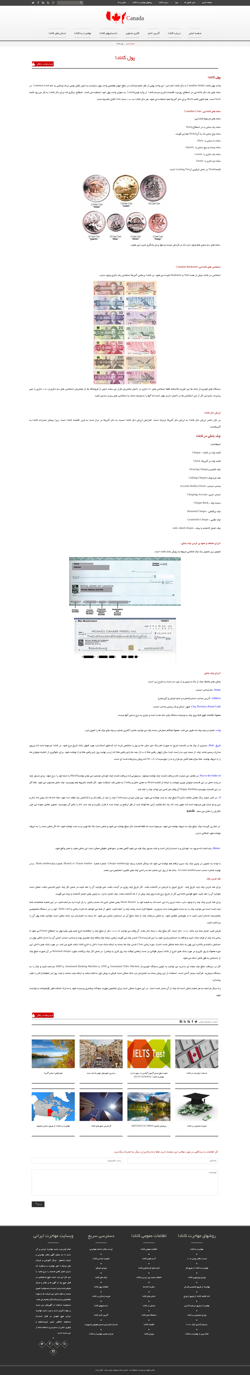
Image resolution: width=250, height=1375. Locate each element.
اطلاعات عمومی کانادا (149, 1249)
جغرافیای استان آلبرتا (53, 1073)
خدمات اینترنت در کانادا (196, 1073)
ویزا (176, 3)
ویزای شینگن (101, 1268)
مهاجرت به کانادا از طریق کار (196, 1268)
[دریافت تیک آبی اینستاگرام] (64, 1344)
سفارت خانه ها (149, 1287)
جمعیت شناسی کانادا (101, 1259)
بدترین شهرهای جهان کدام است (101, 1073)
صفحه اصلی (207, 3)
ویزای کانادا (149, 1334)
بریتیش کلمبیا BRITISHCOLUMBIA (149, 1126)
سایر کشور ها (190, 3)
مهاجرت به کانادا (82, 32)
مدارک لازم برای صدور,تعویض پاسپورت (101, 1325)
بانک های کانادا (101, 1278)
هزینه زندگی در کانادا (101, 1296)
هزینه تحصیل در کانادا (196, 1126)
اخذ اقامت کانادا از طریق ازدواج (197, 1296)
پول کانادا (119, 44)
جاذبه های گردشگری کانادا (149, 1268)
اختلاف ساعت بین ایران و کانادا (149, 1278)
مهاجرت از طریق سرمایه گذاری (196, 1306)
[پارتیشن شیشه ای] (57, 1344)
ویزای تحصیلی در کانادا (196, 1315)
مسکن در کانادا (149, 1306)
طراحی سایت (123, 1370)
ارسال (38, 1204)
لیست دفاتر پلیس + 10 (197, 1259)
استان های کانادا (57, 32)
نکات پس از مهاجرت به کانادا (197, 1334)
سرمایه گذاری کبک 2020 (196, 1325)
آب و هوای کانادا (149, 1259)
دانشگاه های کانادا (149, 1315)
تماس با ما (122, 3)
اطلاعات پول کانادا (101, 1287)
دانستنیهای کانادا (108, 32)
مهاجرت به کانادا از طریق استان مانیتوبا (53, 1126)
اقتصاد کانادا (149, 1325)
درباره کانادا (163, 3)
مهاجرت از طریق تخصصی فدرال (197, 1287)
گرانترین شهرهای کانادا (101, 1126)
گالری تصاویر (132, 32)
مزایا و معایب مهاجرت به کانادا (101, 1334)
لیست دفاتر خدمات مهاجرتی (101, 1249)
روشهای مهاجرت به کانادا (142, 3)
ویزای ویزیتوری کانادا (197, 1278)
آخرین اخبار (153, 32)
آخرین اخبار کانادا (101, 1315)
